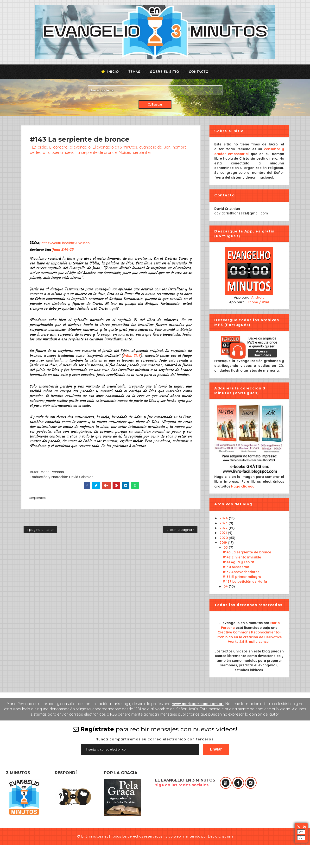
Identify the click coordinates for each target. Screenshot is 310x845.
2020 (224, 538)
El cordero (58, 147)
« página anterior (40, 529)
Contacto (199, 71)
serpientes (142, 152)
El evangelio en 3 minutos (115, 147)
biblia (42, 147)
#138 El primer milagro (242, 577)
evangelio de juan (155, 147)
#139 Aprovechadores (241, 572)
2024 (224, 518)
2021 (224, 533)
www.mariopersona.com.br (198, 703)
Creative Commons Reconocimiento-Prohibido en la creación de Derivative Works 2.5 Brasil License (249, 637)
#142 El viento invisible (242, 557)
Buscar (155, 104)
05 (226, 547)
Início (110, 71)
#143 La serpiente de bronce (247, 552)
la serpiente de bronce (97, 152)
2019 (224, 542)
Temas (134, 71)
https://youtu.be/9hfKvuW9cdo (65, 243)
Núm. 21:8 (132, 355)
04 (226, 586)
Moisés (125, 152)
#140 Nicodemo (236, 567)
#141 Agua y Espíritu (240, 562)
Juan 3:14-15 (63, 249)
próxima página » (180, 529)
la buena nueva (61, 152)
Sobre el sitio (164, 71)
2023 (224, 523)
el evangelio (80, 147)
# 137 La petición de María (245, 581)
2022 (224, 528)
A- (301, 837)
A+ (301, 831)
